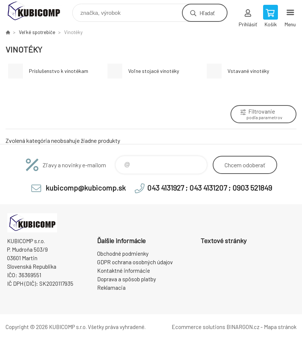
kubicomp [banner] (38, 11)
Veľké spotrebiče (37, 32)
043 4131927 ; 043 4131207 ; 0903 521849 (209, 187)
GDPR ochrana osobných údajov (135, 262)
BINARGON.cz (242, 326)
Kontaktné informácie (123, 270)
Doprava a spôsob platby (126, 279)
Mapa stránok (280, 326)
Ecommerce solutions (198, 326)
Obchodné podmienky (123, 253)
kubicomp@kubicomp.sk (86, 187)
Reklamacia (111, 287)
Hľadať (207, 12)
